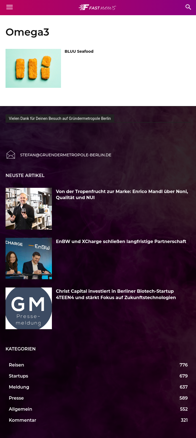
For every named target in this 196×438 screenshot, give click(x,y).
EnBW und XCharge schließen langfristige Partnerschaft (121, 241)
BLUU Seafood (79, 51)
